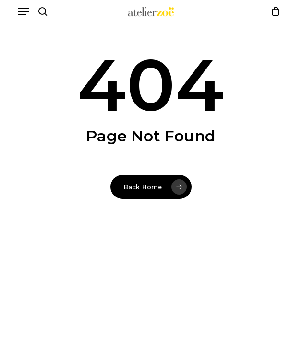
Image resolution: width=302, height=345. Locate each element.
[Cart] (273, 11)
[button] (23, 11)
